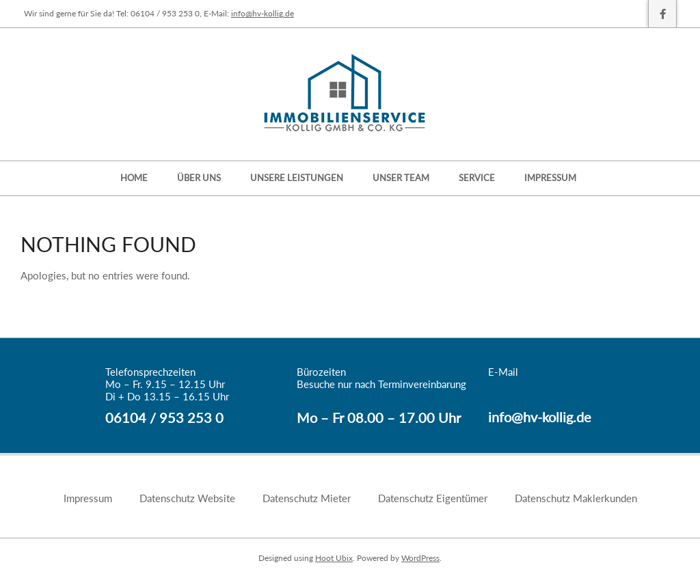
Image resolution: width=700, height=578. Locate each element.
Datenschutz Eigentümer (432, 498)
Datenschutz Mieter (306, 498)
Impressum (88, 498)
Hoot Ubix (334, 558)
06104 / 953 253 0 (164, 417)
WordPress (420, 558)
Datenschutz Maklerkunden (576, 498)
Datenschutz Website (187, 498)
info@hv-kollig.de (262, 13)
